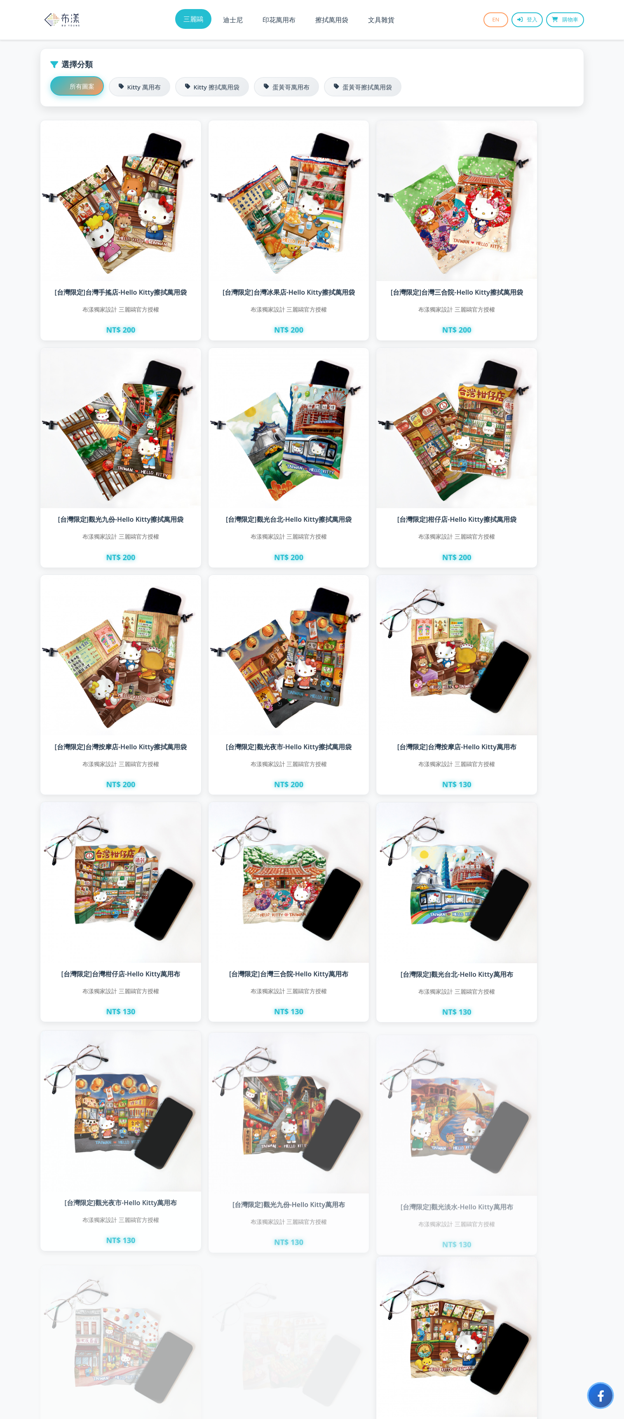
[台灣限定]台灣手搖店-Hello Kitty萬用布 (243, 1059)
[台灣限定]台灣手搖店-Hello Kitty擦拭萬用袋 (105, 265)
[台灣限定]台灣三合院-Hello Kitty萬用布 (381, 671)
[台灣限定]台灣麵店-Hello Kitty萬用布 (518, 1059)
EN (491, 19)
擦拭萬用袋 (331, 19)
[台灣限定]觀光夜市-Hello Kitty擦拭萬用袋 (518, 467)
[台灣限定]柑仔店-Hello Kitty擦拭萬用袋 (243, 464)
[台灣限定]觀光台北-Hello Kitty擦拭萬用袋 (105, 467)
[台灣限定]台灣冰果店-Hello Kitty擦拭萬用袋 (243, 265)
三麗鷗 (193, 18)
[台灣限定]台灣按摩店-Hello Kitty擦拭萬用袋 (381, 467)
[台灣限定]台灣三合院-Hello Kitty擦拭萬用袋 (381, 265)
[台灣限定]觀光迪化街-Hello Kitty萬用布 (518, 862)
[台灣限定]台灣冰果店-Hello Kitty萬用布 (381, 1059)
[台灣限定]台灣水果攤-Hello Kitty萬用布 (105, 1059)
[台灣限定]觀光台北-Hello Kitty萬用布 (518, 674)
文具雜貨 (381, 19)
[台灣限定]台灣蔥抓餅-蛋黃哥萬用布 (105, 1256)
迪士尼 (233, 19)
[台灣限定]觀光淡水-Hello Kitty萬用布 (381, 862)
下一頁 (357, 1337)
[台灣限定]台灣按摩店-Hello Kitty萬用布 (105, 667)
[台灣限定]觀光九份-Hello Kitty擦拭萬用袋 (518, 265)
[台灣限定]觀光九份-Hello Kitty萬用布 (243, 862)
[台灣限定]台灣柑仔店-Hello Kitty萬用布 (243, 669)
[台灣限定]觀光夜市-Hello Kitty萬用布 (105, 874)
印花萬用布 (279, 19)
